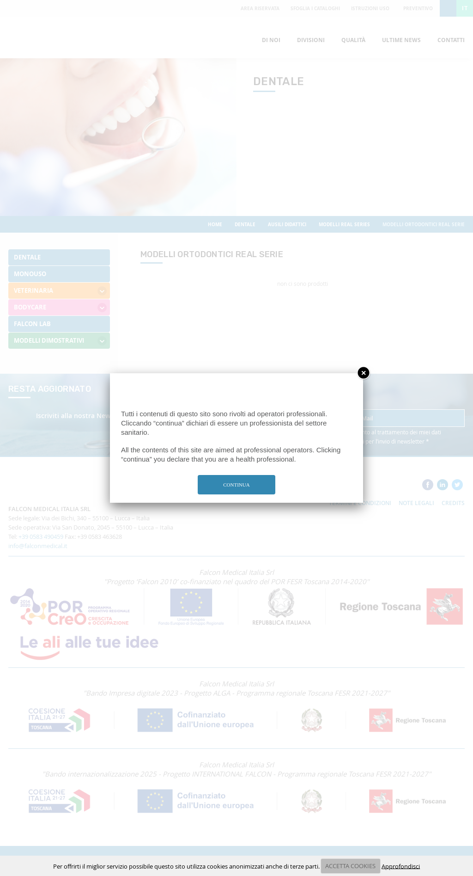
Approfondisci (401, 866)
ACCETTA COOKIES (350, 866)
